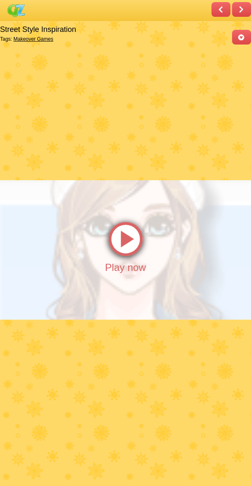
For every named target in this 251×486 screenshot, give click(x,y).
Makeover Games (33, 39)
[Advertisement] (123, 112)
